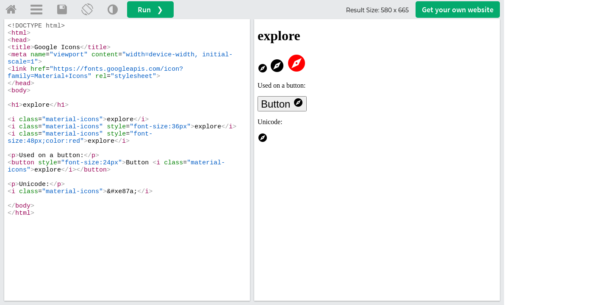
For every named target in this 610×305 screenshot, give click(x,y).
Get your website (458, 9)
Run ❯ (150, 9)
